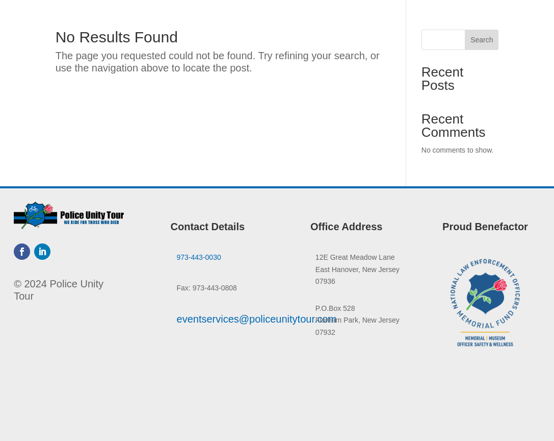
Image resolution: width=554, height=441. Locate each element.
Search (481, 40)
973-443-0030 (199, 257)
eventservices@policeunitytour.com (257, 319)
